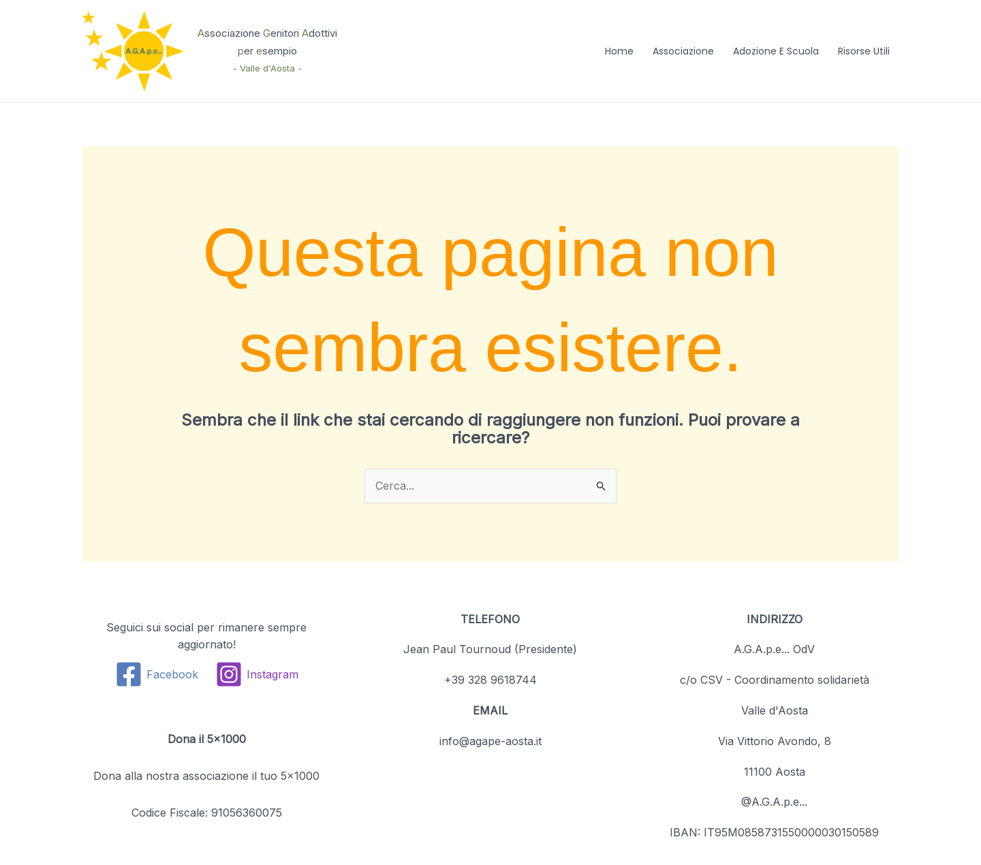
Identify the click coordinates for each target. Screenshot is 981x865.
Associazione (683, 51)
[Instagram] (256, 674)
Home (619, 51)
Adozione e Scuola (776, 51)
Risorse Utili (864, 51)
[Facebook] (157, 674)
